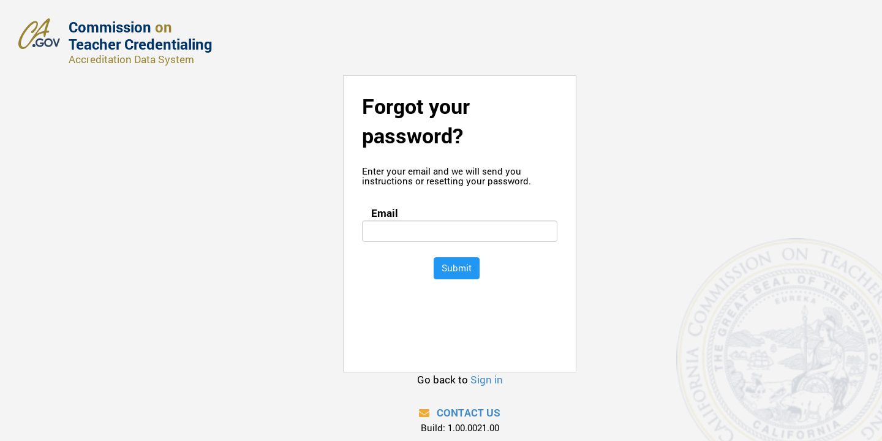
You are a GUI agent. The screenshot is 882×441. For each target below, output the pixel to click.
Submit (457, 268)
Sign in (486, 379)
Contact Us (459, 412)
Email (382, 213)
